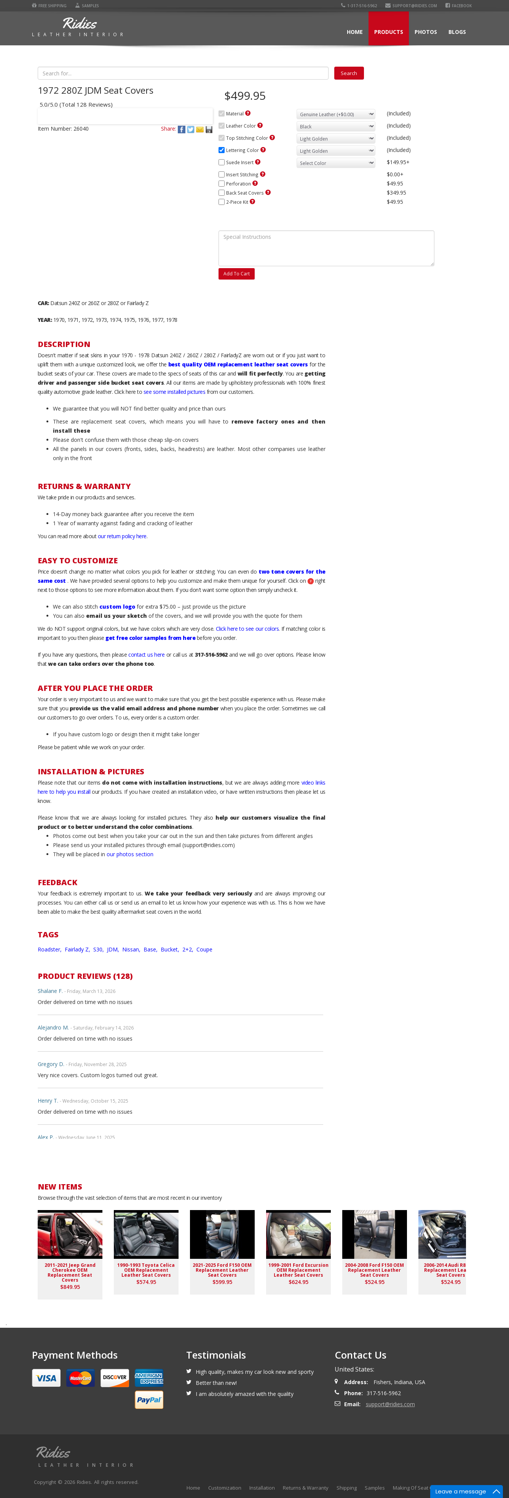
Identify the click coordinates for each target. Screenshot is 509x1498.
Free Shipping (49, 5)
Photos (426, 31)
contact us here (146, 654)
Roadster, (50, 949)
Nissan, (132, 949)
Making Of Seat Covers (419, 1487)
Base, (151, 949)
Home (355, 31)
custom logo (117, 606)
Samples (87, 5)
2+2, (188, 949)
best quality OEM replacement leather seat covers (238, 364)
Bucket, (171, 949)
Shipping (347, 1487)
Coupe (204, 949)
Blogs (457, 31)
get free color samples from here (150, 637)
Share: (168, 128)
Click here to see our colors (247, 628)
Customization (224, 1487)
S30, (99, 949)
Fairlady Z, (78, 949)
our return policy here (122, 536)
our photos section (130, 854)
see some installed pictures (175, 391)
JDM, (114, 949)
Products (388, 31)
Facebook (458, 5)
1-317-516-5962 (359, 5)
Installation (262, 1487)
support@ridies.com (411, 5)
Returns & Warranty (306, 1487)
